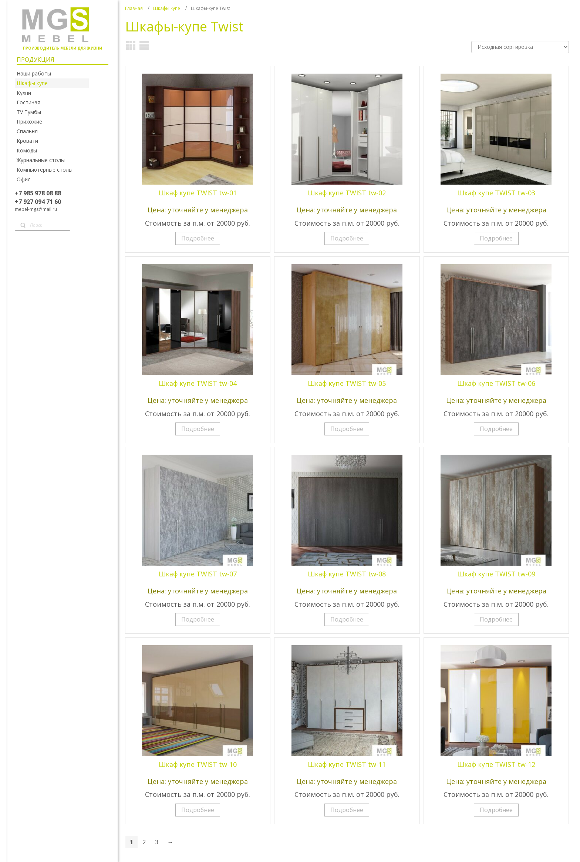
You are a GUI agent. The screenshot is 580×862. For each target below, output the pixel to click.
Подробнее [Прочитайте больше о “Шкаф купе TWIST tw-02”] (346, 238)
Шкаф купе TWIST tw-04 (198, 383)
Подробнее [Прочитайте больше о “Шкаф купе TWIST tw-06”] (496, 429)
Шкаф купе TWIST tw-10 (198, 764)
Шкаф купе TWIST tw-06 (496, 383)
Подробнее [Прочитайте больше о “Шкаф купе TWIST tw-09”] (496, 619)
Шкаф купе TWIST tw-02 (347, 192)
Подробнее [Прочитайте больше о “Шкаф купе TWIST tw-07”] (197, 619)
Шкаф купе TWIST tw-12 (496, 764)
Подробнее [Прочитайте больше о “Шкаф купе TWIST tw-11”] (346, 810)
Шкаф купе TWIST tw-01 (198, 192)
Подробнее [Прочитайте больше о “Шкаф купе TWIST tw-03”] (496, 238)
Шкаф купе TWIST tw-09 (496, 573)
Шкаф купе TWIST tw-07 (198, 573)
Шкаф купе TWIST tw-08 (347, 573)
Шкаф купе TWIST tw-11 (347, 764)
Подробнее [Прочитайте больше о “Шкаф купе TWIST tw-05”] (346, 429)
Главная (134, 8)
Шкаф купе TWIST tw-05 (347, 383)
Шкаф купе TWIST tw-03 (496, 192)
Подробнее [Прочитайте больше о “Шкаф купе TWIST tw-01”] (197, 238)
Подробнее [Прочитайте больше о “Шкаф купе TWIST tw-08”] (346, 619)
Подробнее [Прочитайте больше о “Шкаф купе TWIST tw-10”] (197, 810)
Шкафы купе (166, 8)
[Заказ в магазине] (520, 47)
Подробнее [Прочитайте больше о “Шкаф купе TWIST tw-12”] (496, 810)
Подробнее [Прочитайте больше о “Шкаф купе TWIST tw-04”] (197, 429)
